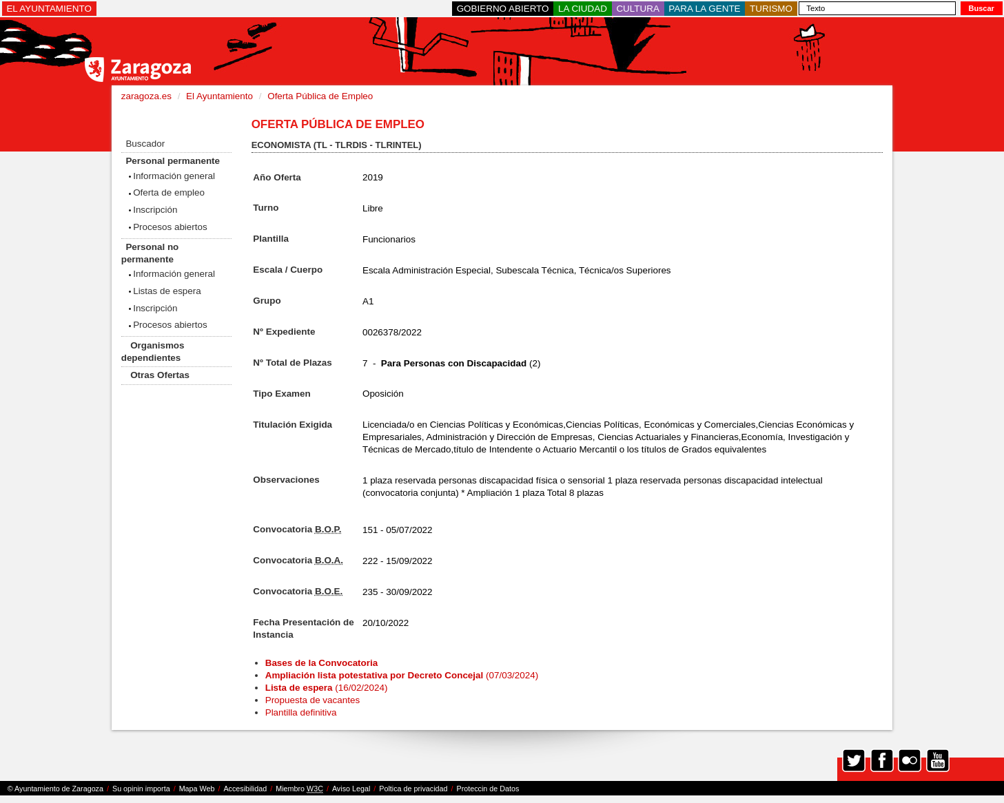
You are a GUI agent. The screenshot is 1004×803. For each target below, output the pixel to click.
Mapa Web (197, 788)
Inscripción (155, 210)
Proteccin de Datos (487, 788)
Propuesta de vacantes (312, 700)
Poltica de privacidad (413, 788)
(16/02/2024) (326, 687)
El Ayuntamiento (219, 96)
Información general (174, 176)
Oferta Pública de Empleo (320, 96)
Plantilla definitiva (301, 712)
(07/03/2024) (402, 675)
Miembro (299, 788)
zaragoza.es (146, 96)
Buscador (145, 143)
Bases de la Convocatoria (322, 663)
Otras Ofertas (159, 375)
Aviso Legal (351, 788)
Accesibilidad (245, 788)
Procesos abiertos (170, 227)
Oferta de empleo (169, 192)
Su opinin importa (141, 788)
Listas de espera (167, 291)
